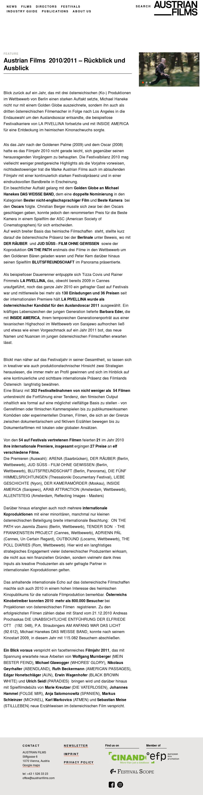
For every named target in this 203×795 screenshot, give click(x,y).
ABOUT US (82, 11)
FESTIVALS (70, 6)
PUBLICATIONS (55, 11)
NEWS (12, 6)
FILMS (26, 6)
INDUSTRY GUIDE (22, 11)
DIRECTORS (46, 6)
